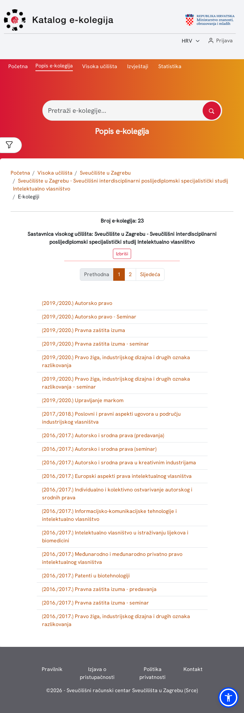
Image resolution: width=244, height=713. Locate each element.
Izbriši (122, 254)
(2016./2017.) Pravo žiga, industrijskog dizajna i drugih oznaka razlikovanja (116, 620)
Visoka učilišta (99, 66)
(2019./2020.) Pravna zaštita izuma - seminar (95, 343)
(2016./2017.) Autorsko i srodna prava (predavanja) (103, 435)
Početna (18, 66)
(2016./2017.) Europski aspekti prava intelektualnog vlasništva (117, 476)
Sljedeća (150, 274)
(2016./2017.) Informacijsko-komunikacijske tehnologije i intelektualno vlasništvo (109, 515)
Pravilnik (52, 669)
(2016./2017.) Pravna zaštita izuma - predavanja (99, 589)
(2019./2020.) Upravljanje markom (82, 400)
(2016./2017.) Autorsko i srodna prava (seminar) (99, 448)
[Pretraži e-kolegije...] (132, 110)
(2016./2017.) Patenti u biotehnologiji (86, 575)
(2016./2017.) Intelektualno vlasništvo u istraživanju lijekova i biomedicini (115, 536)
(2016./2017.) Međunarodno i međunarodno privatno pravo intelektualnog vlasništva (112, 558)
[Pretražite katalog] (212, 111)
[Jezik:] (191, 41)
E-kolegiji (28, 196)
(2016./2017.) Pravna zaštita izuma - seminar (95, 602)
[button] (219, 41)
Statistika (169, 66)
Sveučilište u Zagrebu (105, 172)
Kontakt (193, 669)
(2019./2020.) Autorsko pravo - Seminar (89, 316)
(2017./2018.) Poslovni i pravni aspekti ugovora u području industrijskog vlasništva (111, 417)
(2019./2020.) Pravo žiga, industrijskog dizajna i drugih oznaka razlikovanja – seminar (116, 382)
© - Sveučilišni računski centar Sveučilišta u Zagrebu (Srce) (122, 690)
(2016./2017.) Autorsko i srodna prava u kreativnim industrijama (119, 462)
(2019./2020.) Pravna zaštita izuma (83, 330)
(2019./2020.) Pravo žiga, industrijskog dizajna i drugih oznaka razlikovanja (116, 361)
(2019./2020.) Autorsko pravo (77, 303)
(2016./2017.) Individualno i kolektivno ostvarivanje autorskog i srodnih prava (117, 493)
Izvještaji (137, 66)
